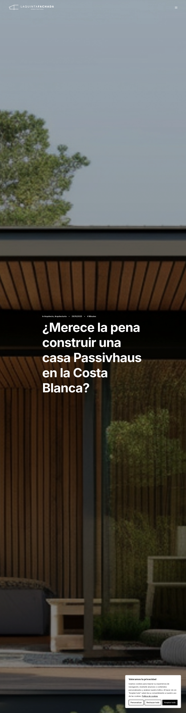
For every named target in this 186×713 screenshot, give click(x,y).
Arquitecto (49, 316)
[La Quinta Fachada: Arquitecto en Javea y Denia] (31, 7)
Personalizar (136, 702)
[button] (176, 7)
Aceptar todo (170, 702)
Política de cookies (150, 696)
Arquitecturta (61, 316)
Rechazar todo (152, 702)
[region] (153, 691)
